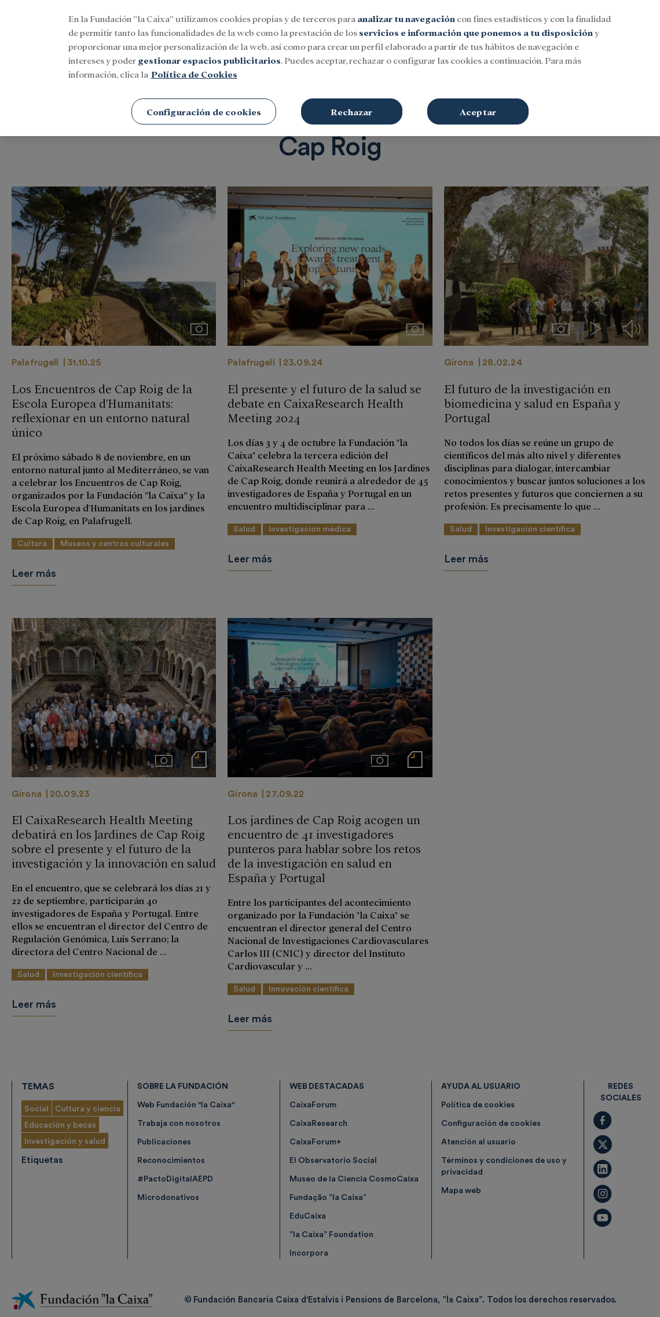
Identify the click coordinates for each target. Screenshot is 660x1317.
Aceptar (478, 103)
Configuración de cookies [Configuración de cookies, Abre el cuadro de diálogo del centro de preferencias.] (204, 103)
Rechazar (351, 103)
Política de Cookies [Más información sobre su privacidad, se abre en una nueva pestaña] (194, 66)
